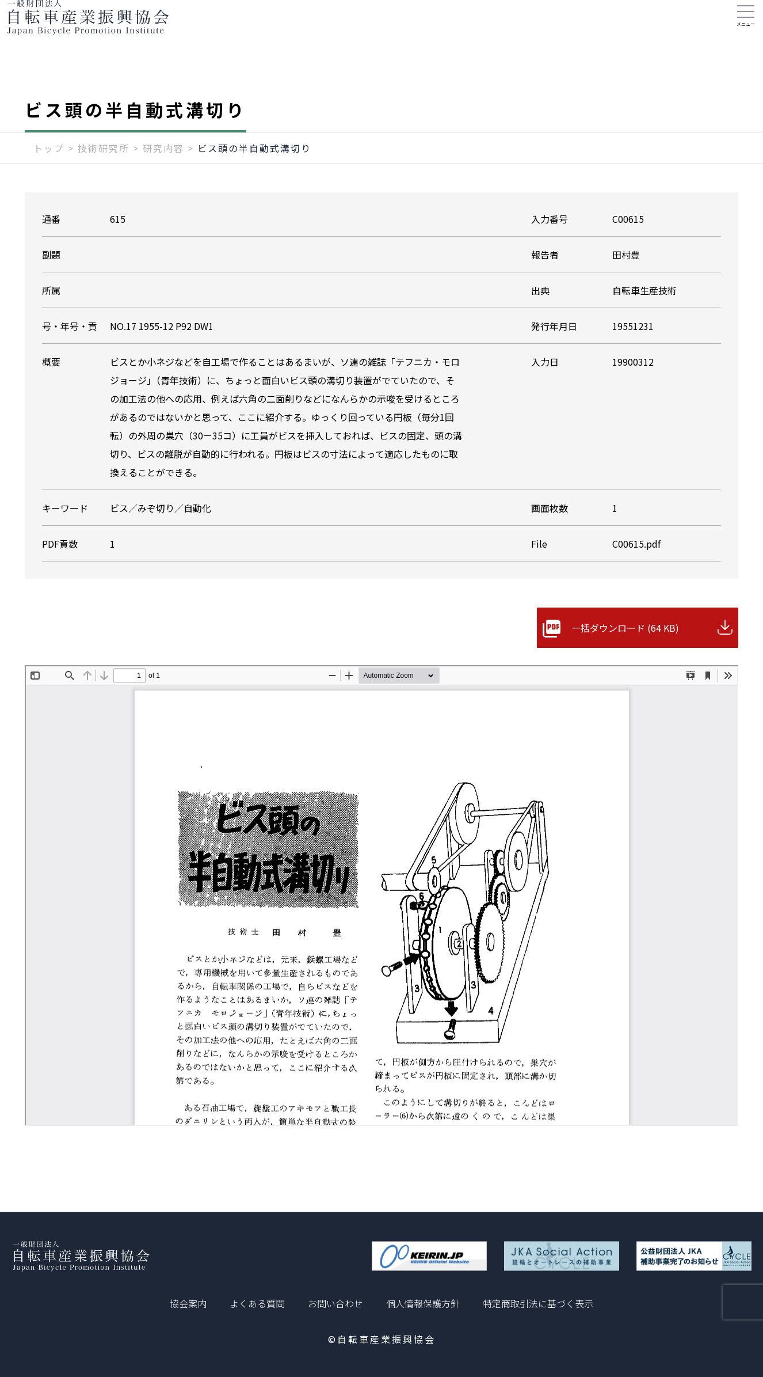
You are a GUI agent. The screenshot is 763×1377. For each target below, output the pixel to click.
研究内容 (163, 171)
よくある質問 (257, 1303)
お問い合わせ (335, 1303)
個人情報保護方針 (423, 1303)
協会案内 (188, 1303)
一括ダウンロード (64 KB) (625, 651)
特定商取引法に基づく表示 (538, 1303)
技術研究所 (103, 171)
